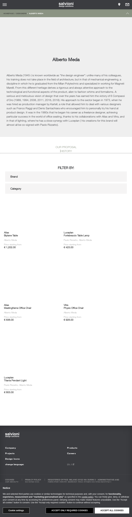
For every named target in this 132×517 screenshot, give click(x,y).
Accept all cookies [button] (112, 510)
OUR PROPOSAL (66, 147)
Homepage (8, 13)
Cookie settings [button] (16, 510)
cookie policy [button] (87, 497)
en (68, 464)
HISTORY (66, 151)
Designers (21, 13)
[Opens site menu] (4, 4)
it (73, 464)
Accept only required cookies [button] (69, 510)
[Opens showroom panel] (119, 4)
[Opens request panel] (127, 4)
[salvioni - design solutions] (66, 4)
